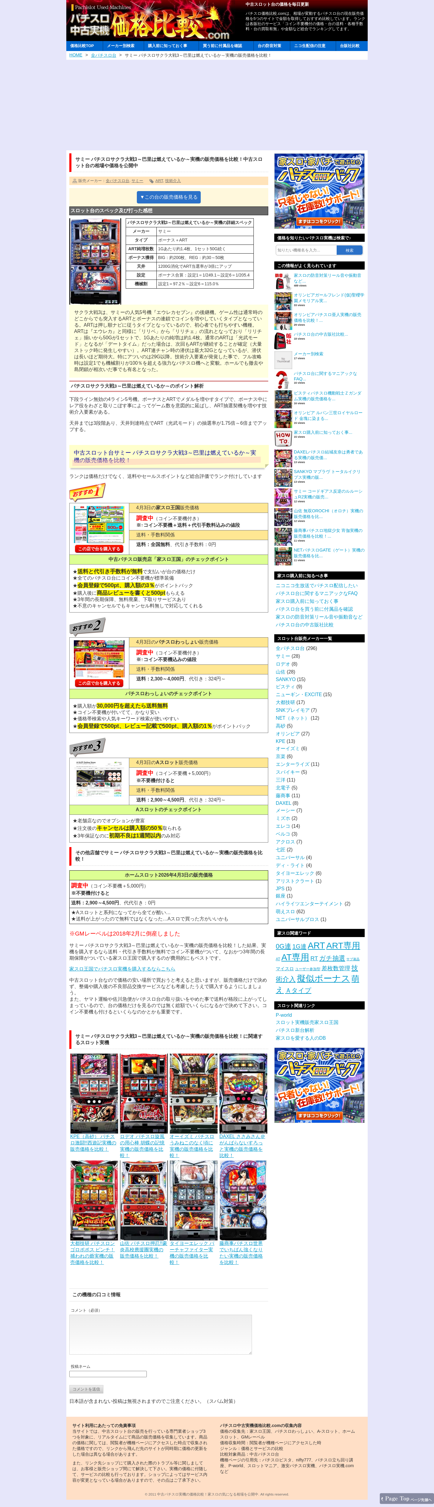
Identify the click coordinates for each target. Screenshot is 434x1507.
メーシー (285, 810)
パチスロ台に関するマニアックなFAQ (317, 593)
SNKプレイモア (293, 710)
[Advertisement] (217, 105)
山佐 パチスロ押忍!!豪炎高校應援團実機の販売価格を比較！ (144, 1247)
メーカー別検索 (120, 45)
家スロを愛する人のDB (301, 1038)
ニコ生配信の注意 (310, 45)
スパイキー (288, 772)
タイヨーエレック (295, 873)
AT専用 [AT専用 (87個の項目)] (295, 957)
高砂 (280, 725)
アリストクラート (295, 881)
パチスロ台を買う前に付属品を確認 (314, 609)
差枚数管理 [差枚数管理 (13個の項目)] (336, 968)
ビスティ (285, 686)
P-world (284, 1015)
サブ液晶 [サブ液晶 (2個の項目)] (353, 959)
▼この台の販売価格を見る (169, 197)
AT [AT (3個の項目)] (278, 959)
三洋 (280, 779)
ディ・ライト (290, 865)
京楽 (280, 756)
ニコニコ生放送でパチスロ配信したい (317, 585)
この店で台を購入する (99, 548)
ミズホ (283, 818)
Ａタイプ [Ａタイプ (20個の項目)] (298, 990)
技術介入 (173, 180)
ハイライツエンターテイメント (309, 903)
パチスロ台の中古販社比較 (305, 624)
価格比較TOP (82, 45)
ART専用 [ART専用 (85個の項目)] (343, 945)
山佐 (280, 671)
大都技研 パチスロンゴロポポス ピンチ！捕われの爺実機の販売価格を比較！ (94, 1250)
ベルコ (283, 834)
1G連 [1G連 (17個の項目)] (299, 946)
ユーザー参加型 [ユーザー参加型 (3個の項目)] (307, 969)
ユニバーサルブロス (297, 919)
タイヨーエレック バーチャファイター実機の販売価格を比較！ (194, 1250)
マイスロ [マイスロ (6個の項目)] (285, 968)
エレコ (283, 826)
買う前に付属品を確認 (222, 45)
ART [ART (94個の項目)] (316, 945)
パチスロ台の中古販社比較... (321, 334)
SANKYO (286, 679)
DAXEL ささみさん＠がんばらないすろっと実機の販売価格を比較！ (243, 1143)
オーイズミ (288, 748)
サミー (137, 180)
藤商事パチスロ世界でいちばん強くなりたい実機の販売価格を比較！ (243, 1250)
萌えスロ (285, 911)
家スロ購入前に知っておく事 (307, 601)
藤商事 (283, 795)
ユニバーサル (290, 857)
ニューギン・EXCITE (299, 694)
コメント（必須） (86, 1310)
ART (159, 180)
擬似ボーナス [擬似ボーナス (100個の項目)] (323, 978)
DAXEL (283, 803)
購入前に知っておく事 (167, 45)
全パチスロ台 (103, 55)
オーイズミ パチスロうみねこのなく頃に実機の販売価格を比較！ (194, 1143)
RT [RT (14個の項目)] (314, 958)
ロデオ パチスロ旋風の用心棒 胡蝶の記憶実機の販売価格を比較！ (144, 1143)
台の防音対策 (269, 45)
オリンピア (288, 733)
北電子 (283, 787)
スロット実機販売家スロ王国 (307, 1022)
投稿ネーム (80, 1373)
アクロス (285, 841)
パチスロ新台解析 (295, 1030)
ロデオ (283, 664)
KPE (280, 741)
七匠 (280, 849)
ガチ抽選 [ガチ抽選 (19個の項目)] (332, 958)
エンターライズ (293, 764)
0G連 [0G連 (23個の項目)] (283, 946)
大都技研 (285, 702)
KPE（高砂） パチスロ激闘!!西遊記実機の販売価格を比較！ (94, 1140)
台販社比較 (350, 45)
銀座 (280, 895)
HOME (75, 55)
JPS (280, 888)
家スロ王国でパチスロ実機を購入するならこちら (122, 968)
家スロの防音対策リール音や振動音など (319, 616)
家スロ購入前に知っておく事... (323, 432)
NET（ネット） (293, 718)
